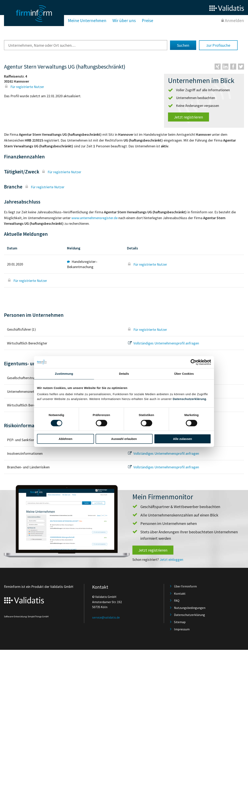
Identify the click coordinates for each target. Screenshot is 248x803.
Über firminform (185, 586)
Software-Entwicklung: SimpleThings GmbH (26, 616)
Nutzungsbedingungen (189, 608)
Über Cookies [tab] (184, 373)
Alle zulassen (182, 438)
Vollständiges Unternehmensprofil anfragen (163, 343)
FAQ (176, 600)
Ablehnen (65, 438)
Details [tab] (124, 373)
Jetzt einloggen (171, 559)
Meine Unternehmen (87, 20)
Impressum (182, 629)
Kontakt (180, 593)
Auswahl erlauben (124, 438)
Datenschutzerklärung (189, 399)
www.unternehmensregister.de (94, 218)
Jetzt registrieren (188, 116)
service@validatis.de (106, 617)
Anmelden (234, 20)
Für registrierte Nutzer (24, 86)
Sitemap (180, 622)
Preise (147, 20)
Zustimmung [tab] (64, 373)
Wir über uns (124, 20)
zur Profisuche (218, 45)
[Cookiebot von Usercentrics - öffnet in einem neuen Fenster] (193, 362)
